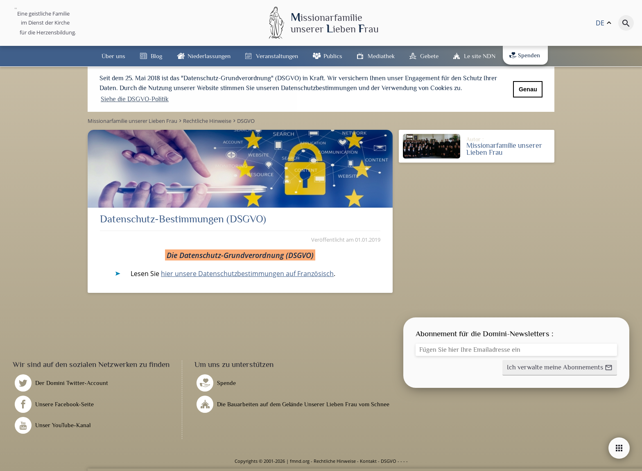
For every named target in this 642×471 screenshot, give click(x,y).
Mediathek (381, 55)
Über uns (113, 55)
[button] (559, 368)
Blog (156, 55)
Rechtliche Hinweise (335, 461)
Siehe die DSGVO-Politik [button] (135, 99)
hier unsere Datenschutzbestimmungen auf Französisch (247, 273)
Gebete (429, 55)
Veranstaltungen (277, 55)
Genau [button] (528, 89)
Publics (332, 55)
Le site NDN (479, 55)
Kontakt (368, 461)
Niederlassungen (209, 55)
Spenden (524, 55)
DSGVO (388, 461)
